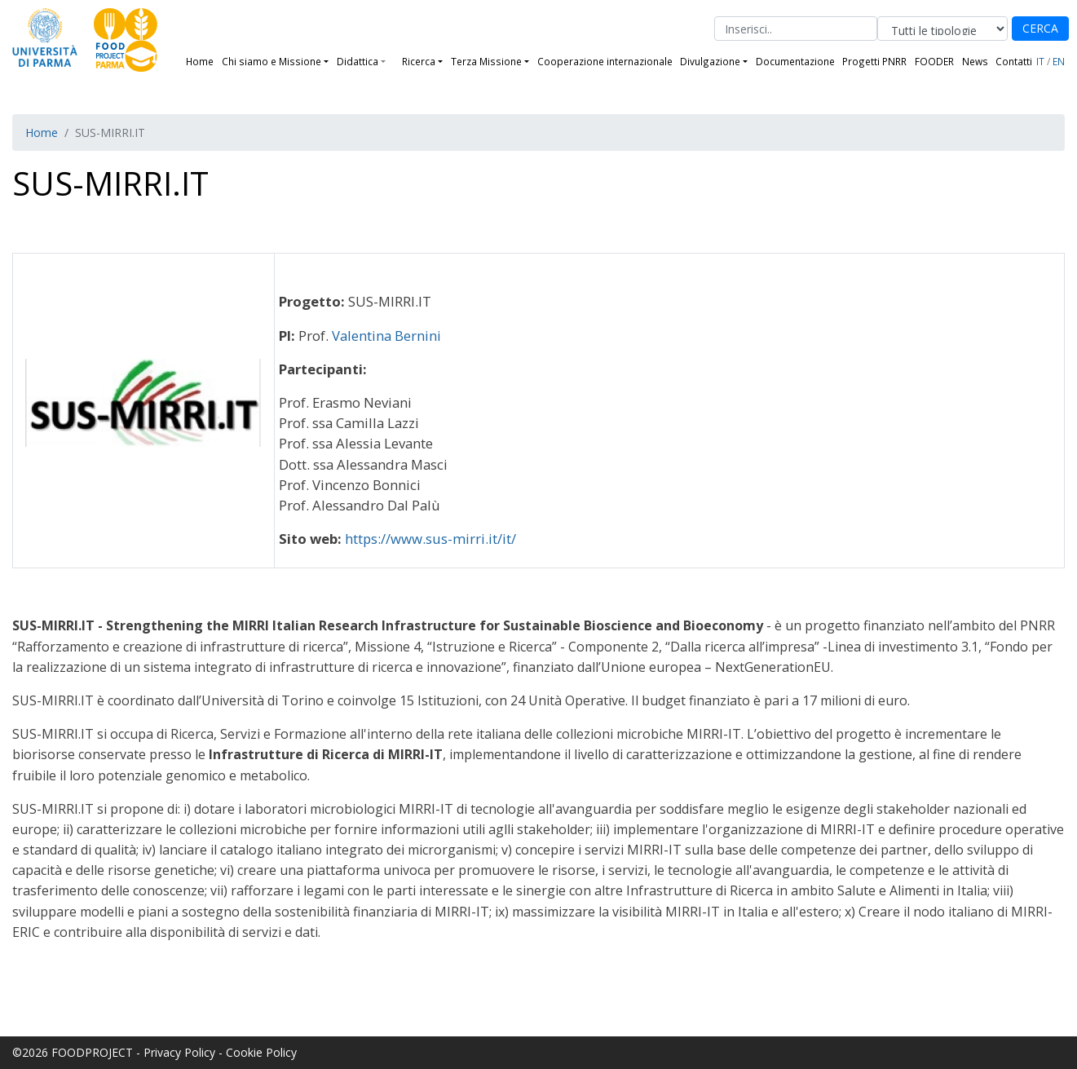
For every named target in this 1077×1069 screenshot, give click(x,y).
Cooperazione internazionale (605, 61)
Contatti (1013, 61)
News (975, 61)
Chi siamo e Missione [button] (271, 61)
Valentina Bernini (386, 335)
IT (1040, 61)
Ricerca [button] (418, 61)
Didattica (357, 61)
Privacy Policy (179, 1052)
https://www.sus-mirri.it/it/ (430, 538)
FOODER (934, 61)
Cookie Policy (261, 1052)
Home (200, 61)
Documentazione (795, 61)
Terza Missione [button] (486, 61)
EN (1059, 61)
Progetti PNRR (874, 61)
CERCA (1040, 28)
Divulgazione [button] (710, 61)
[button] (390, 61)
